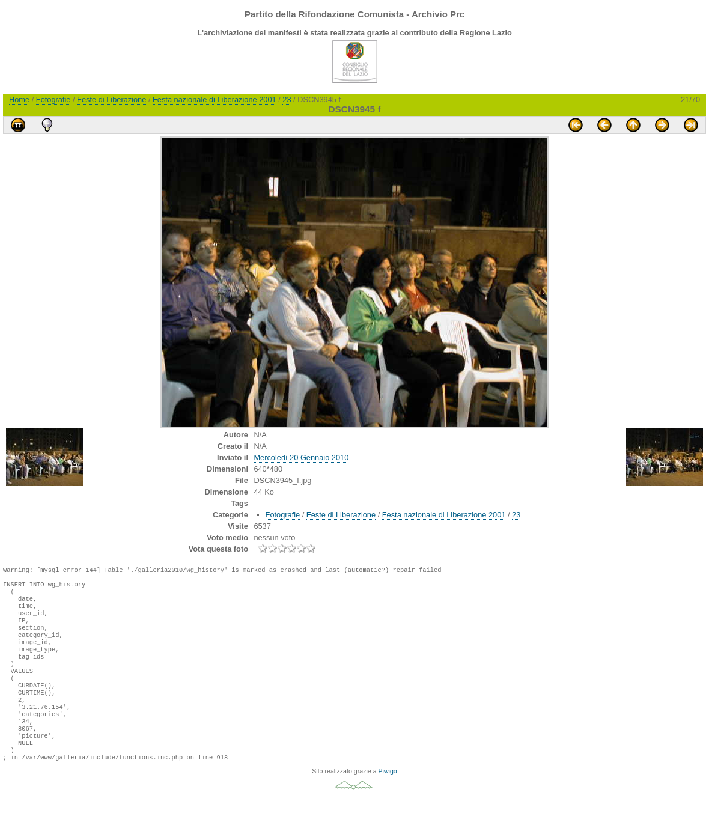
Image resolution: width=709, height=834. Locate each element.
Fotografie (53, 99)
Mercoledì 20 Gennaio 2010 (301, 457)
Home (19, 99)
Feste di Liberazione (111, 99)
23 (286, 99)
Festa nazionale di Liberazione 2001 (214, 99)
